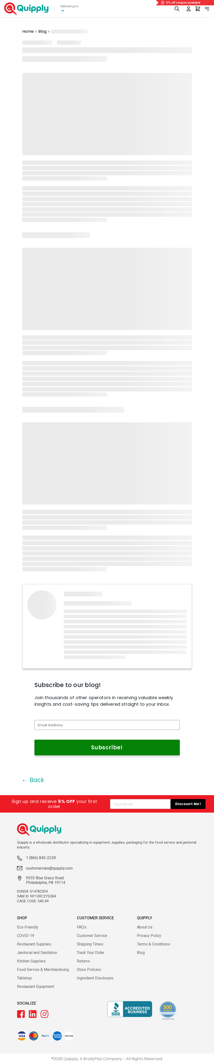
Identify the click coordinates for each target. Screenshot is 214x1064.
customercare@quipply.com (49, 868)
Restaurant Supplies (34, 944)
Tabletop (24, 978)
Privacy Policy (149, 935)
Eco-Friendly (27, 927)
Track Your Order (90, 952)
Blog (42, 31)
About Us (144, 927)
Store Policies (89, 969)
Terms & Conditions (153, 944)
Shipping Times (90, 944)
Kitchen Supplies (31, 961)
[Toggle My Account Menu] (188, 9)
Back (33, 780)
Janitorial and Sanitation (37, 952)
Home (28, 31)
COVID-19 (25, 935)
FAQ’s (82, 927)
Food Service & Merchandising (43, 969)
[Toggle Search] (177, 9)
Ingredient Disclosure (95, 978)
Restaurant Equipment (35, 986)
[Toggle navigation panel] (207, 9)
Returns (83, 961)
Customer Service (92, 935)
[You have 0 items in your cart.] (198, 9)
